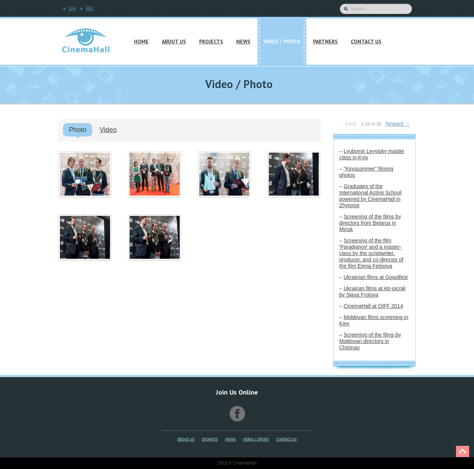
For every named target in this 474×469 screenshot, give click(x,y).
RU (89, 8)
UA (72, 8)
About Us (185, 439)
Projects (210, 439)
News (230, 439)
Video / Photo (256, 439)
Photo (77, 130)
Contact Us (286, 439)
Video (108, 130)
